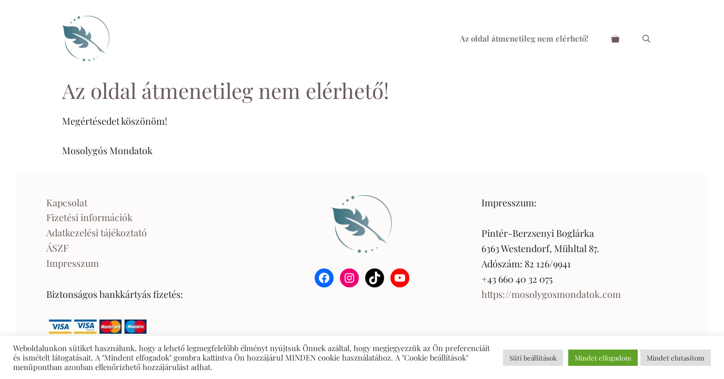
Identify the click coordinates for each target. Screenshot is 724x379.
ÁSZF (57, 248)
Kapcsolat (66, 202)
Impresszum (72, 263)
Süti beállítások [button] (533, 357)
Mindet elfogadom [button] (603, 357)
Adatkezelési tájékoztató (96, 232)
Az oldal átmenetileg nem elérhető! (524, 38)
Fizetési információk (89, 217)
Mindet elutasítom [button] (676, 357)
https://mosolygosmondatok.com (551, 294)
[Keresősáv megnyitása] (646, 38)
